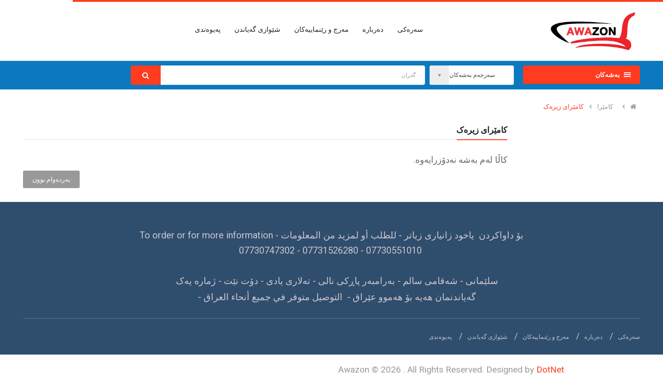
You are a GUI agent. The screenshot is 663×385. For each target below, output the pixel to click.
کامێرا (605, 106)
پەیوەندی (440, 336)
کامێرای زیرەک (563, 106)
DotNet (550, 369)
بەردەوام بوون (51, 179)
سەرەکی (629, 336)
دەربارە (593, 336)
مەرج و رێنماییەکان (546, 336)
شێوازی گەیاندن (487, 336)
